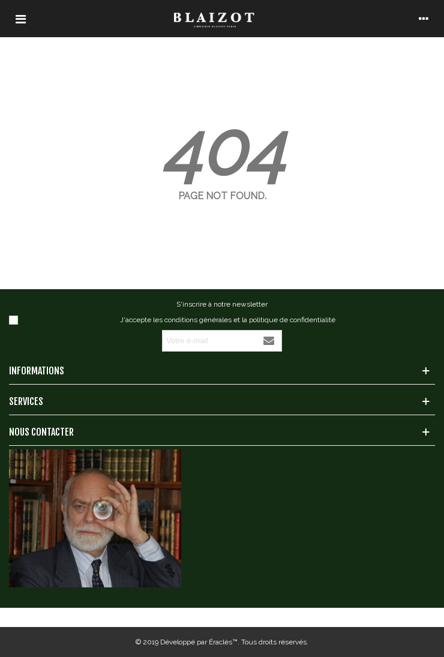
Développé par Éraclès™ (199, 642)
